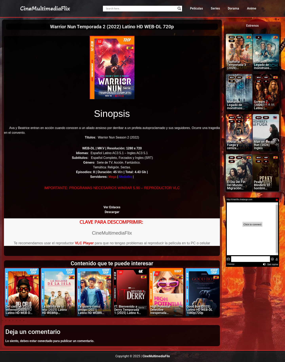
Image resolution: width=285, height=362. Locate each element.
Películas (196, 8)
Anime (251, 8)
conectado (45, 341)
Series (215, 8)
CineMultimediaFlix (45, 8)
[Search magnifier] (179, 8)
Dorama (233, 8)
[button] (2, 320)
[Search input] (140, 8)
